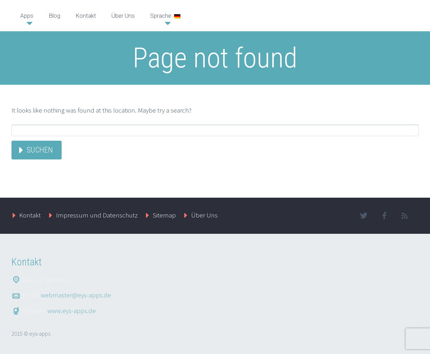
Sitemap (164, 215)
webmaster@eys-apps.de (76, 295)
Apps (26, 15)
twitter (364, 215)
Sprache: (165, 15)
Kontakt (86, 15)
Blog (54, 15)
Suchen (40, 150)
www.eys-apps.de (71, 310)
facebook (384, 215)
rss (405, 215)
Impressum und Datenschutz (97, 215)
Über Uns (123, 15)
